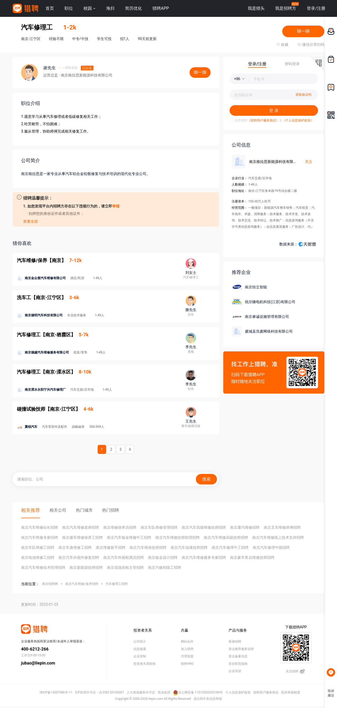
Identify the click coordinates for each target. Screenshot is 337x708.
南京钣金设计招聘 (162, 557)
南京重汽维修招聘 (245, 527)
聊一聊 (303, 31)
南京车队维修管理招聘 (159, 527)
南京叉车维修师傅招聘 (282, 527)
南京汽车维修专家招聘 (39, 537)
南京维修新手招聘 (110, 547)
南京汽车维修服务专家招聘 (204, 557)
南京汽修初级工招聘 (164, 567)
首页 (50, 8)
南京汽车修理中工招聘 (230, 547)
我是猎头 (256, 8)
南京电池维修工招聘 (37, 557)
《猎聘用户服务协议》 (263, 120)
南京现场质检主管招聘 (125, 567)
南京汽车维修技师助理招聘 (177, 537)
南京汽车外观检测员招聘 (123, 557)
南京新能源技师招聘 (86, 567)
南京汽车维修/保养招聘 (81, 584)
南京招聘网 (50, 584)
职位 (69, 8)
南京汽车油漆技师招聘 (189, 547)
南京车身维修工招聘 (75, 547)
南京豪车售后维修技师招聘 (252, 557)
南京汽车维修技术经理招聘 (43, 567)
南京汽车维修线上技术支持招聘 (278, 537)
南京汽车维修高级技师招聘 (226, 537)
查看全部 (30, 221)
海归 (110, 8)
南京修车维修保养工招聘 (82, 537)
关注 (308, 161)
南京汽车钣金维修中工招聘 (129, 537)
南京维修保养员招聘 (119, 527)
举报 (116, 206)
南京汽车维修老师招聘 (80, 527)
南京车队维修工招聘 (37, 547)
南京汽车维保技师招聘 (148, 547)
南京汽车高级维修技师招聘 (204, 527)
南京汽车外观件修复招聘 (78, 557)
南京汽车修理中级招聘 (271, 547)
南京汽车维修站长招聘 (39, 527)
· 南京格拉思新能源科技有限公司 (85, 75)
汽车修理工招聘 (117, 584)
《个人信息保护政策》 (298, 120)
